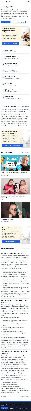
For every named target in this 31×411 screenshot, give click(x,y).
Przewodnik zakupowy (18, 22)
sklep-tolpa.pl (5, 2)
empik (2, 199)
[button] (15, 163)
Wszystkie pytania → (25, 248)
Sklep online (6, 22)
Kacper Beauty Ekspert (5, 175)
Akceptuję (5, 408)
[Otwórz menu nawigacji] (28, 1)
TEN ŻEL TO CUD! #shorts (7, 219)
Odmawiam (12, 408)
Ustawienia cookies (23, 408)
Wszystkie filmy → (26, 152)
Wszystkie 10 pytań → (25, 396)
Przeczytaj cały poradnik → (24, 106)
